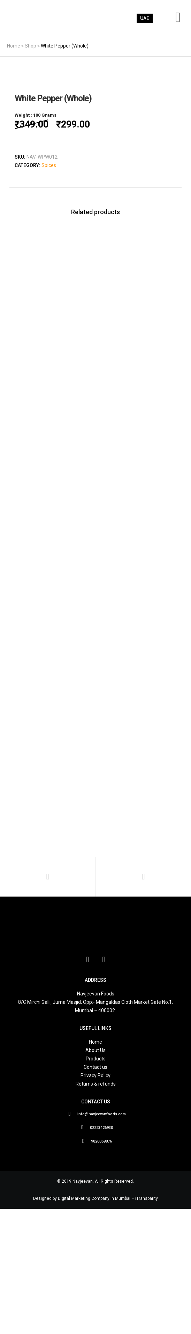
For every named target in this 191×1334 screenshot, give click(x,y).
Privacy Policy (95, 1201)
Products (96, 1184)
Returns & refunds (96, 1209)
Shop (30, 46)
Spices (48, 290)
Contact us (95, 1192)
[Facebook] (87, 1084)
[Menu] (176, 17)
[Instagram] (104, 1084)
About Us (95, 1176)
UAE (144, 18)
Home (13, 46)
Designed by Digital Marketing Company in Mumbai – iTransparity (95, 1323)
